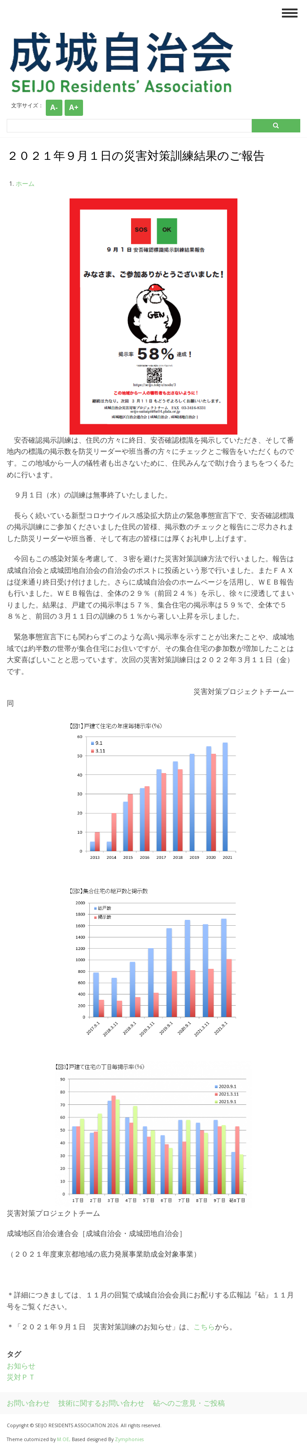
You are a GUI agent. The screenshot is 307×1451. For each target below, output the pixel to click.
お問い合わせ (28, 1403)
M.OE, (64, 1439)
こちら (204, 1327)
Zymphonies (129, 1439)
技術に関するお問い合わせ (101, 1403)
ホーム (25, 183)
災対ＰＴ (21, 1377)
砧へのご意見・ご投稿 (189, 1403)
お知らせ (21, 1366)
